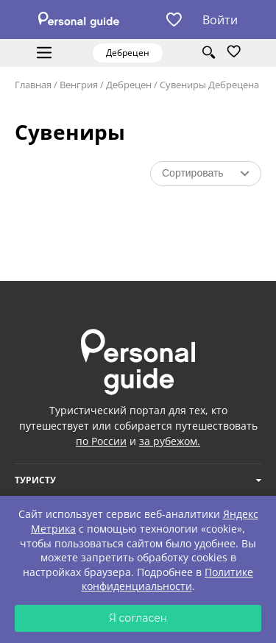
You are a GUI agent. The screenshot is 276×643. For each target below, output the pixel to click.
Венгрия (79, 84)
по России (101, 441)
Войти (220, 20)
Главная (33, 84)
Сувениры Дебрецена (209, 84)
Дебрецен (129, 84)
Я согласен (138, 618)
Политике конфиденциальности (168, 579)
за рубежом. (169, 441)
